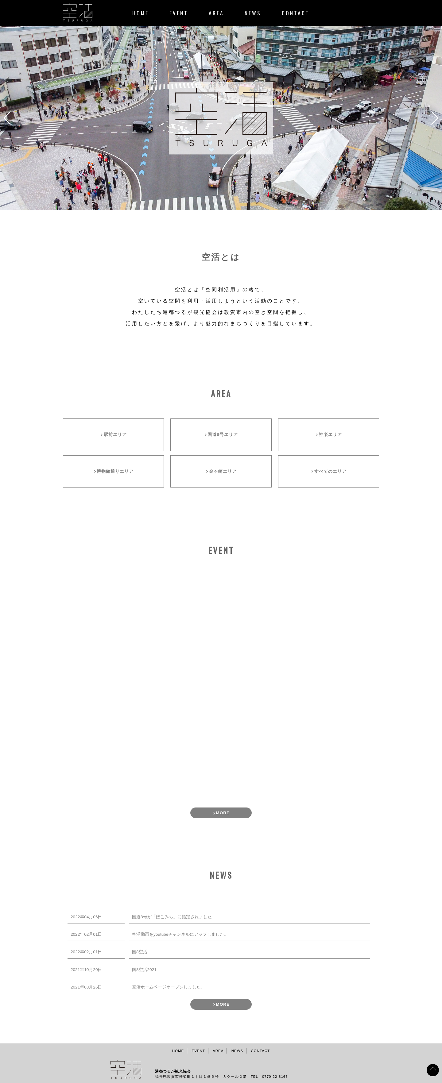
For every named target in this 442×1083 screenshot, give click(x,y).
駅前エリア (115, 435)
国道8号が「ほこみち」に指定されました (172, 917)
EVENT (178, 13)
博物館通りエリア (115, 471)
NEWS (253, 13)
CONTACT (296, 13)
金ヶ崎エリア (223, 471)
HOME (140, 13)
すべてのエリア (330, 471)
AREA (216, 13)
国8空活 (139, 952)
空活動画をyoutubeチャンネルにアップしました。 (180, 934)
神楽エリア (330, 435)
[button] (216, 203)
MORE (223, 813)
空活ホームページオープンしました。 (168, 987)
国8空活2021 (144, 969)
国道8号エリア (222, 435)
